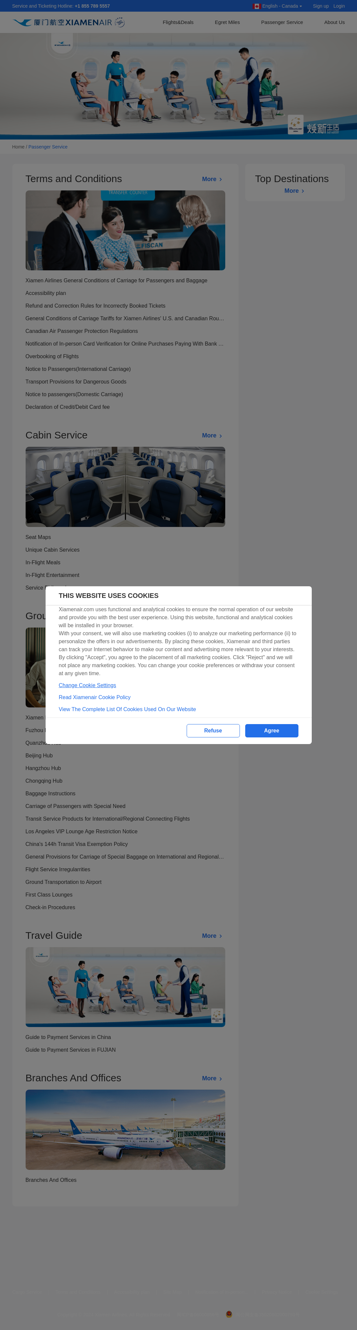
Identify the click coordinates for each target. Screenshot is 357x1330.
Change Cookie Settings (87, 685)
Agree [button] (271, 730)
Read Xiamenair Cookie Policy (95, 697)
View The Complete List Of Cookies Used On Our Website (127, 709)
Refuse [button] (213, 730)
